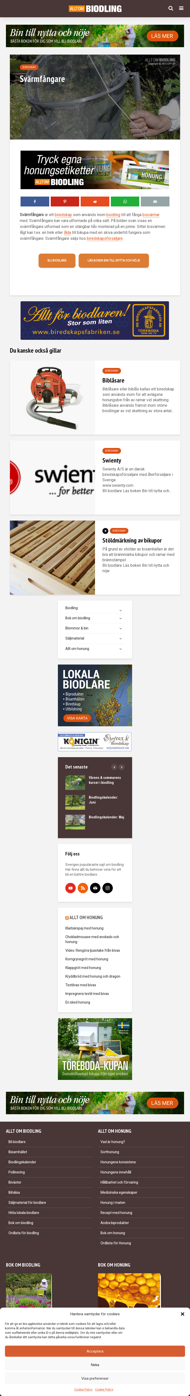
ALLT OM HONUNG (86, 917)
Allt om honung (77, 649)
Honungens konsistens (118, 1162)
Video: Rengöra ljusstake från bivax (92, 950)
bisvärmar (151, 214)
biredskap (63, 214)
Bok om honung (112, 1233)
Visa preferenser (95, 1378)
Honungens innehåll (115, 1172)
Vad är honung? (112, 1142)
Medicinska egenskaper (118, 1192)
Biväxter (14, 1182)
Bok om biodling (77, 618)
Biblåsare (113, 380)
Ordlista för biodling (23, 1233)
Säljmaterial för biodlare (27, 1203)
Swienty (111, 460)
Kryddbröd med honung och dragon (92, 976)
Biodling (71, 608)
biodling (113, 214)
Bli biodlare (57, 260)
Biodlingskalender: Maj (106, 817)
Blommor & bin (76, 628)
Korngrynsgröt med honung (86, 959)
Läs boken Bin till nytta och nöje (114, 260)
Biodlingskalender (22, 1162)
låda (67, 232)
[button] (182, 1314)
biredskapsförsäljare (105, 238)
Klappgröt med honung (83, 968)
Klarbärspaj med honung (84, 928)
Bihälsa (14, 1192)
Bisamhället (17, 1152)
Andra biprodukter (114, 1223)
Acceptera (95, 1351)
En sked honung (77, 1002)
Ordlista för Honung (115, 1243)
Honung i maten (112, 1203)
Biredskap (29, 67)
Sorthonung (109, 1152)
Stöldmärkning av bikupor (132, 540)
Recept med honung (116, 1213)
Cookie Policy (83, 1389)
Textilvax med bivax (80, 985)
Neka (95, 1365)
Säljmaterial (74, 638)
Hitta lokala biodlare (23, 1213)
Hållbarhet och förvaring (119, 1182)
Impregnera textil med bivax (87, 994)
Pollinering (16, 1172)
